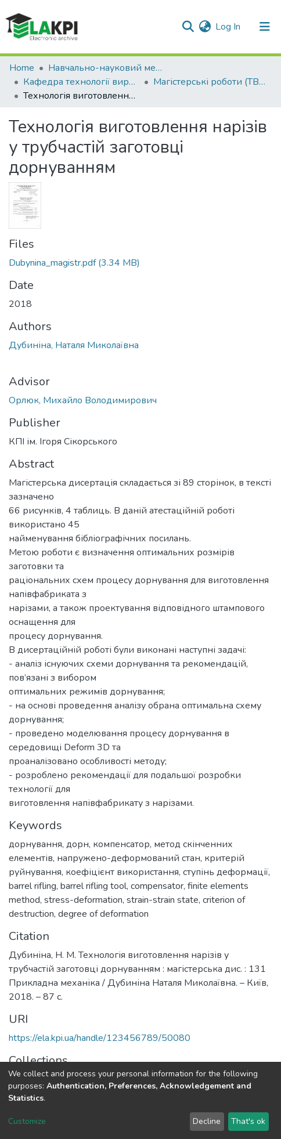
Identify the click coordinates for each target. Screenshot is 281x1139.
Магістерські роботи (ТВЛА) (211, 81)
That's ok (248, 1121)
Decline (207, 1121)
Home (21, 68)
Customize (27, 1121)
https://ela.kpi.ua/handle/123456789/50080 (99, 1038)
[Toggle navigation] (264, 26)
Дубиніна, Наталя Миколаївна (74, 345)
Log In (228, 26)
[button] (204, 27)
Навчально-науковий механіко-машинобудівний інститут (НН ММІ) (106, 68)
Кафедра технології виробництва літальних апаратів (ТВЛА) (81, 81)
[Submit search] (188, 27)
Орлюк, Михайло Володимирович (83, 400)
